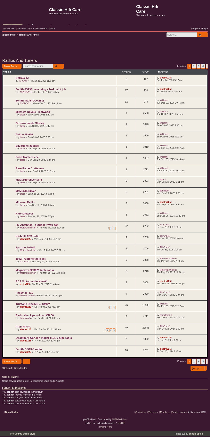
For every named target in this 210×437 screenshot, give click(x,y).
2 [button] (194, 66)
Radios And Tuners (19, 60)
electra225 (165, 77)
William (163, 100)
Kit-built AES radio (27, 236)
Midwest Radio (25, 202)
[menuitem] (21, 28)
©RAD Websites (119, 419)
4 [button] (203, 66)
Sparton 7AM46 (25, 247)
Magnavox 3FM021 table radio (35, 270)
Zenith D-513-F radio (29, 349)
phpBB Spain (196, 433)
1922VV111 (26, 92)
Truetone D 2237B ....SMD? (33, 304)
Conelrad (24, 261)
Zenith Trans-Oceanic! (30, 100)
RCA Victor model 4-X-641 (32, 281)
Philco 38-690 (24, 134)
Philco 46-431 (24, 292)
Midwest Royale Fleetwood (33, 111)
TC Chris (23, 81)
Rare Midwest (24, 213)
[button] (207, 66)
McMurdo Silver (26, 191)
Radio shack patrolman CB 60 (35, 315)
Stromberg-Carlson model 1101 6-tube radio (44, 337)
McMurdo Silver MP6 (29, 179)
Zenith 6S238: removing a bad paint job (41, 89)
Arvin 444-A (23, 326)
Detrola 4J (22, 78)
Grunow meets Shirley (30, 123)
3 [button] (198, 66)
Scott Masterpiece (27, 157)
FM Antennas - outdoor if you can (37, 224)
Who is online (10, 377)
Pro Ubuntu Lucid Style (22, 433)
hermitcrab (25, 318)
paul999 (121, 423)
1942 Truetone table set (31, 258)
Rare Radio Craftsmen (30, 168)
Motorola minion (28, 227)
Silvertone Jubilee (27, 145)
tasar (22, 114)
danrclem (164, 190)
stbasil (163, 111)
